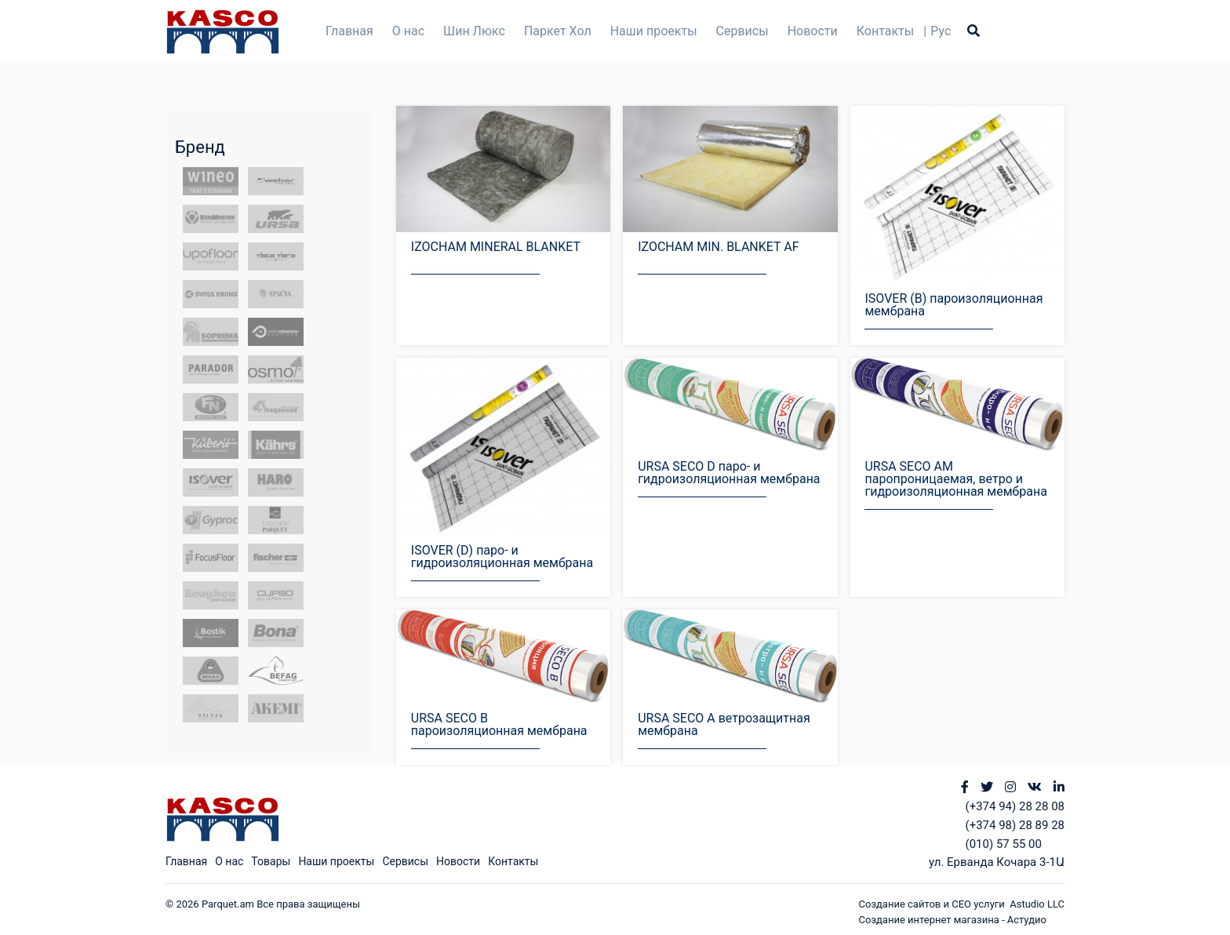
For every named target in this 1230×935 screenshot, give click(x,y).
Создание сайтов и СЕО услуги (934, 904)
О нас (408, 31)
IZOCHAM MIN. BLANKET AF (718, 246)
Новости (813, 31)
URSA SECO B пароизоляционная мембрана (499, 724)
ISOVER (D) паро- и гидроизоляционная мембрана (502, 556)
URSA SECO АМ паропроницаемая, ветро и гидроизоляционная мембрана (955, 479)
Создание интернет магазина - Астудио (952, 920)
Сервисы (742, 31)
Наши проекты (653, 31)
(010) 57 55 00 (1004, 844)
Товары (270, 861)
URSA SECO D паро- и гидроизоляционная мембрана (729, 472)
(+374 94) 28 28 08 (1015, 806)
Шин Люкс (474, 31)
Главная (349, 31)
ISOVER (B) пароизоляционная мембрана (953, 304)
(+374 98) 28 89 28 (1015, 825)
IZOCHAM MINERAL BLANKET (495, 246)
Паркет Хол (557, 31)
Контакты (885, 31)
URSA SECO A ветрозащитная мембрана (724, 724)
